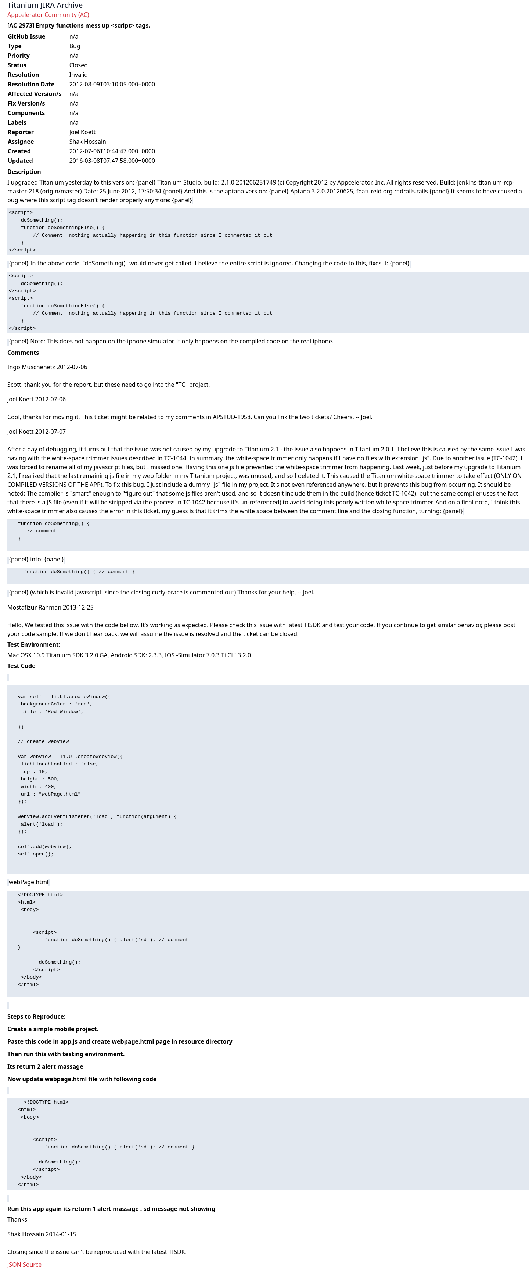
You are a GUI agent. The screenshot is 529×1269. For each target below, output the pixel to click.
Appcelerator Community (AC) (48, 15)
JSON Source (24, 1265)
